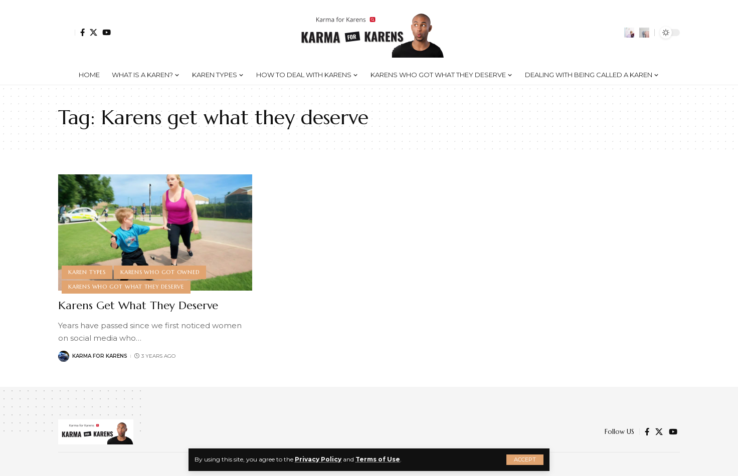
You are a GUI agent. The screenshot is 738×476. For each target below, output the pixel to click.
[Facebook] (82, 32)
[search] (644, 33)
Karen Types (86, 272)
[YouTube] (106, 32)
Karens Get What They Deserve (138, 305)
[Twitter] (93, 32)
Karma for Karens (99, 356)
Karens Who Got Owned (159, 272)
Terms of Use (377, 459)
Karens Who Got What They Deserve (126, 286)
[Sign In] (67, 33)
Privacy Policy (318, 459)
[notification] (629, 33)
